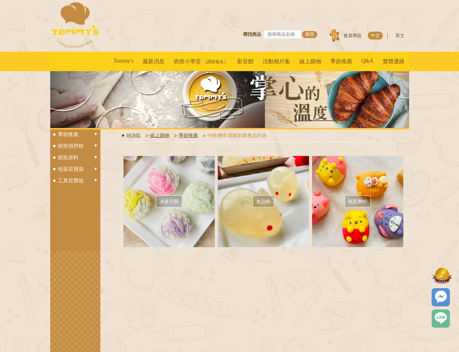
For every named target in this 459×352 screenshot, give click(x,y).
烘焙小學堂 (201, 61)
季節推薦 (341, 61)
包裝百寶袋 (77, 169)
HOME (134, 135)
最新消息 (154, 61)
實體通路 (394, 61)
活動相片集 (276, 61)
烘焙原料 (77, 157)
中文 (375, 35)
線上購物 (310, 61)
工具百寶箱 (77, 181)
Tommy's (123, 61)
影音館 (245, 61)
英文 (400, 35)
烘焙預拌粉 (77, 146)
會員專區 (352, 35)
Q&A (367, 61)
